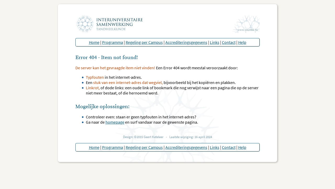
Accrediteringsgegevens (186, 42)
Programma (112, 42)
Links (214, 42)
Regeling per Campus (144, 42)
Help (242, 42)
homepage (114, 122)
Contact (229, 42)
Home (94, 42)
